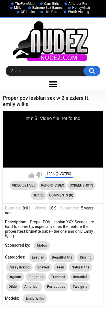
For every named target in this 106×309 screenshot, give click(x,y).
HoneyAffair (81, 8)
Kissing (86, 257)
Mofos (42, 245)
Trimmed (58, 277)
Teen (60, 267)
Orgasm (15, 277)
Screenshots (81, 185)
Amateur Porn (78, 4)
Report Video (52, 185)
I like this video (31, 175)
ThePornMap (24, 4)
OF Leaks (28, 12)
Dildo (13, 287)
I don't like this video (39, 175)
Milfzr (18, 8)
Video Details (24, 185)
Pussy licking (19, 267)
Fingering (36, 277)
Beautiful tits (62, 257)
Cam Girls (51, 4)
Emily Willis (35, 298)
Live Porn (51, 12)
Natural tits (80, 267)
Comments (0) (61, 195)
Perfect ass (56, 287)
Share (38, 195)
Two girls (80, 287)
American (32, 287)
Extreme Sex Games (47, 8)
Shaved (43, 267)
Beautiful (80, 277)
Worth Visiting (78, 12)
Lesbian (38, 257)
